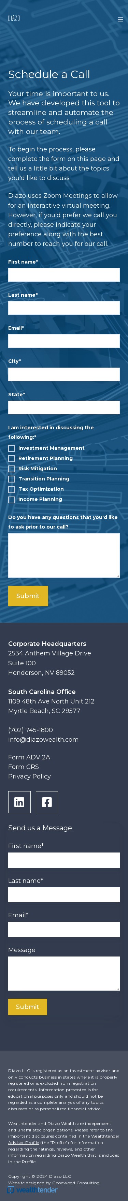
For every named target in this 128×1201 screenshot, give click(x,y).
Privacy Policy (29, 776)
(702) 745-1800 (30, 730)
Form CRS (23, 767)
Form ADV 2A (29, 757)
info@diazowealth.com (43, 739)
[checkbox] (64, 473)
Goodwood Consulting (76, 1182)
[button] (120, 19)
